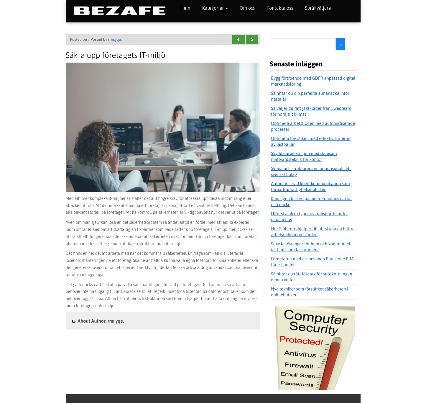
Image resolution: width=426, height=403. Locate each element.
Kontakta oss (280, 8)
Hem (185, 8)
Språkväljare (318, 8)
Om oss (247, 8)
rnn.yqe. (115, 39)
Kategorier (215, 8)
